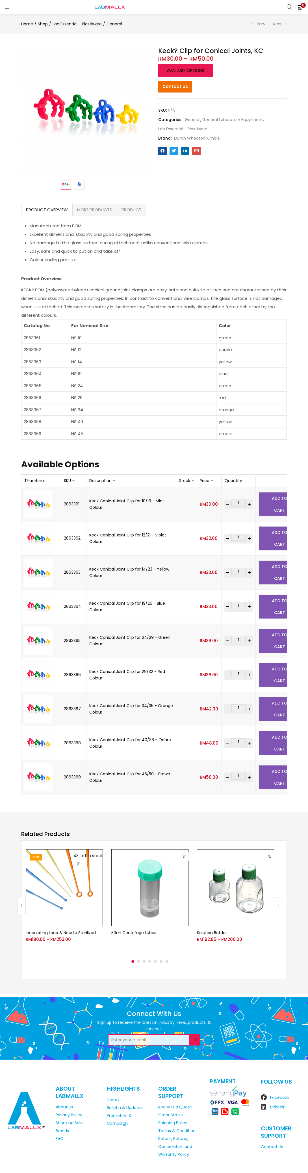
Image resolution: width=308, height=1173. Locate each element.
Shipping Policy (172, 1123)
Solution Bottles (212, 933)
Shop (43, 24)
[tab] (47, 210)
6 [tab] (161, 961)
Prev (261, 24)
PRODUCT (132, 210)
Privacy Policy (69, 1115)
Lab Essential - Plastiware (77, 24)
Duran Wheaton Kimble (197, 138)
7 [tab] (166, 961)
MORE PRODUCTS (94, 210)
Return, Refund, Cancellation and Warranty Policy (175, 1146)
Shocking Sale (69, 1123)
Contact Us (175, 86)
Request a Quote (175, 1107)
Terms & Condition (177, 1131)
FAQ (60, 1138)
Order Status (170, 1115)
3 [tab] (144, 961)
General (114, 24)
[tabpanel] (64, 901)
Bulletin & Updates (125, 1107)
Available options (185, 70)
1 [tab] (132, 961)
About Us (64, 1107)
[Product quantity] (238, 503)
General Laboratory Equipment (232, 119)
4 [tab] (149, 961)
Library (113, 1099)
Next (277, 24)
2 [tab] (138, 961)
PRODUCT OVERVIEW (47, 210)
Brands (62, 1131)
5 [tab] (155, 961)
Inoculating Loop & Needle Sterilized (61, 933)
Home (27, 24)
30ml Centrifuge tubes (133, 933)
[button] (299, 7)
